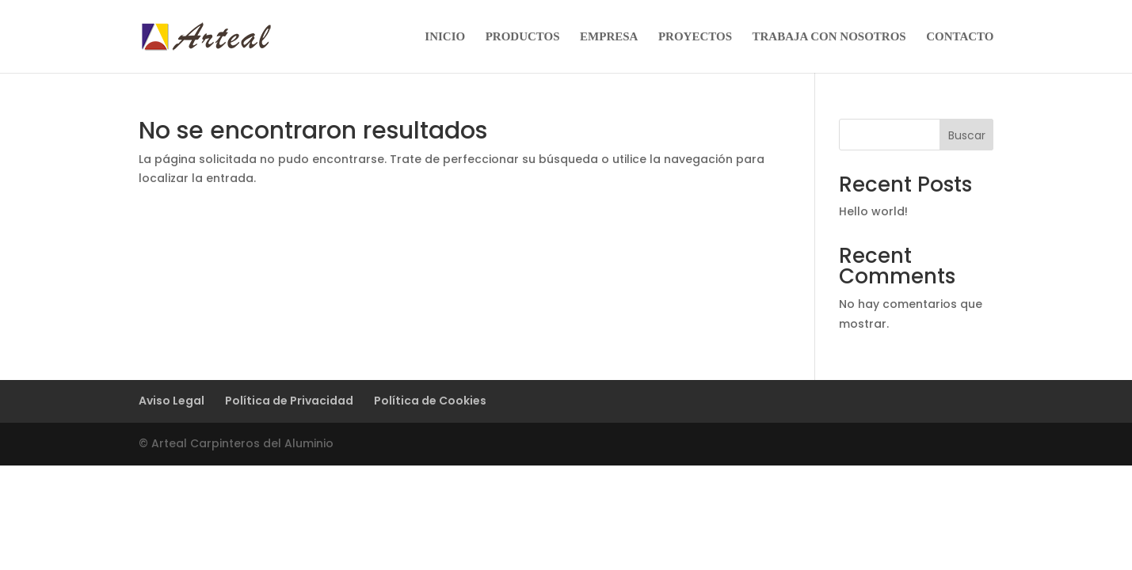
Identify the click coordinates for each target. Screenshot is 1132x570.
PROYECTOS (695, 37)
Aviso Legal (171, 400)
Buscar (966, 135)
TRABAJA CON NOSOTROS (829, 37)
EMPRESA (609, 37)
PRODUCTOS (523, 37)
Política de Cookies (430, 400)
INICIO (445, 37)
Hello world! (873, 211)
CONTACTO (959, 37)
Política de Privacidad (289, 400)
